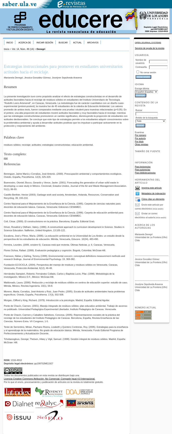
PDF (6, 158)
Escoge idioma (142, 88)
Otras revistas (141, 144)
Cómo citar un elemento (152, 199)
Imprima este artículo (151, 188)
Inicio (9, 43)
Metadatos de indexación (153, 193)
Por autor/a (140, 138)
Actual (77, 43)
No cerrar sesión (148, 72)
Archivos (92, 43)
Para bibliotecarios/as (145, 173)
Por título (139, 141)
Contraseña (141, 67)
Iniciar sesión (44, 43)
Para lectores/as (143, 167)
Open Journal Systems (148, 42)
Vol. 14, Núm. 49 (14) (23, 49)
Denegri (41, 49)
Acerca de (25, 43)
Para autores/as (142, 170)
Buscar (63, 43)
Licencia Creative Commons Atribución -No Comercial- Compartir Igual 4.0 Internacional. (49, 378)
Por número (140, 135)
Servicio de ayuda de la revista (150, 48)
